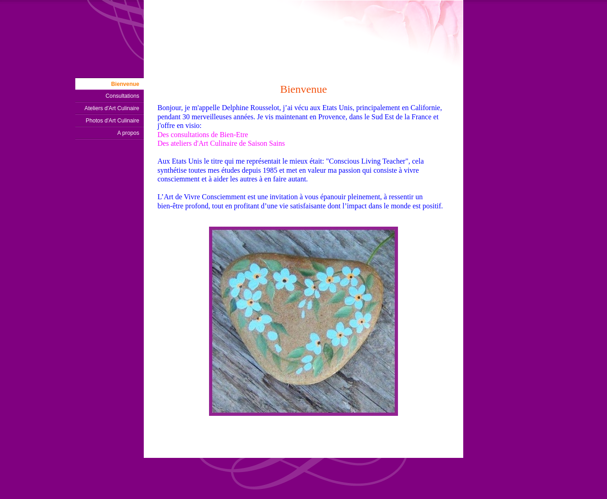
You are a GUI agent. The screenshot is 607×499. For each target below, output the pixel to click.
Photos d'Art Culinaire (112, 120)
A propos (128, 133)
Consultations (122, 96)
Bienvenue (125, 84)
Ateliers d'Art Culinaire (111, 108)
